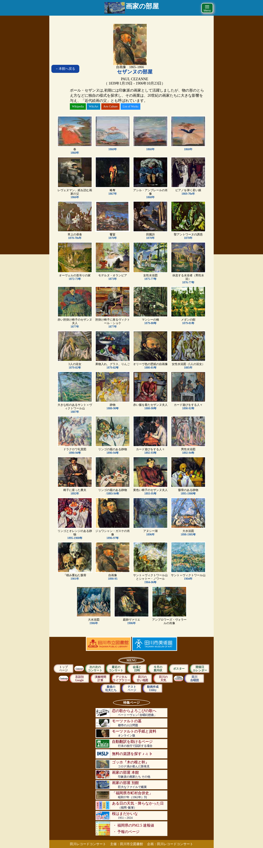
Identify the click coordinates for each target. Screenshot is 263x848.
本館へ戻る (65, 68)
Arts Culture (110, 106)
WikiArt (93, 106)
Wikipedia (78, 106)
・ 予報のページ (126, 832)
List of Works (130, 106)
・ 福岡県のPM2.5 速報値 (133, 825)
